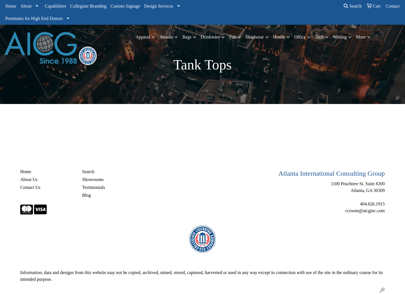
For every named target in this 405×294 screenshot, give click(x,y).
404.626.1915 (372, 204)
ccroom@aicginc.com (365, 210)
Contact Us (30, 187)
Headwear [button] (255, 37)
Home (10, 6)
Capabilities (55, 6)
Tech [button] (319, 37)
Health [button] (279, 37)
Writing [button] (340, 37)
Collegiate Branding (88, 6)
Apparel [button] (143, 37)
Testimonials (93, 187)
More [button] (361, 37)
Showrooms (93, 179)
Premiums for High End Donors (34, 18)
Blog (86, 195)
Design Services (158, 6)
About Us (29, 179)
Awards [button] (166, 37)
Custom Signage (125, 6)
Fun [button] (232, 37)
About (26, 6)
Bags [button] (186, 37)
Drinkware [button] (210, 37)
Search (353, 6)
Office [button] (300, 37)
